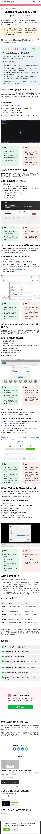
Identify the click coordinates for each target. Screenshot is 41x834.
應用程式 (12, 259)
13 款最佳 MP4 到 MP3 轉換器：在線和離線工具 (15, 791)
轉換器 (18, 105)
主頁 (2, 8)
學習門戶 (7, 8)
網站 (6, 184)
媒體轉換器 (28, 151)
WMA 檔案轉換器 (10, 421)
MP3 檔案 (17, 269)
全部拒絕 (15, 829)
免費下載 (20, 707)
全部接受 (7, 829)
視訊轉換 (14, 8)
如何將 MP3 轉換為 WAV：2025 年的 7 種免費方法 (16, 770)
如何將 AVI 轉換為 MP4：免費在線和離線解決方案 (16, 810)
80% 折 (35, 1)
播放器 (7, 503)
